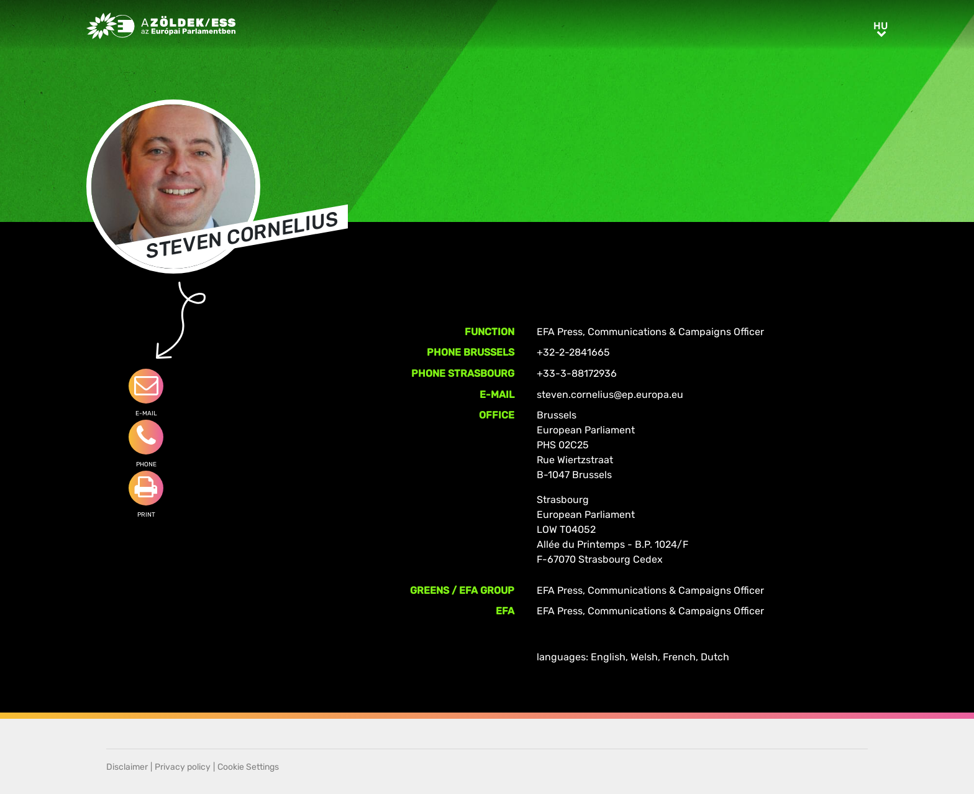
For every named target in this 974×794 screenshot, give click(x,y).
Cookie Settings (248, 767)
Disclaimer (127, 767)
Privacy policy (183, 767)
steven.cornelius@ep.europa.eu (610, 394)
